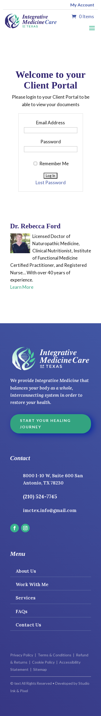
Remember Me (51, 163)
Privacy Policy (21, 655)
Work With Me (32, 584)
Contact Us (28, 625)
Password (50, 141)
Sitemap (40, 669)
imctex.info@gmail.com (49, 510)
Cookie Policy (43, 662)
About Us (26, 571)
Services (26, 598)
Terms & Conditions (54, 655)
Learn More (21, 287)
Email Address (50, 122)
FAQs (21, 611)
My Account (82, 4)
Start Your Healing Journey (45, 423)
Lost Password (51, 182)
